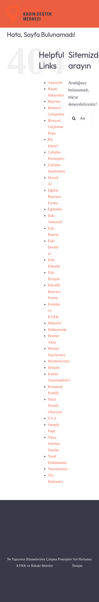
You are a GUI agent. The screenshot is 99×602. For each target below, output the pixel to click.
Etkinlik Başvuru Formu (54, 291)
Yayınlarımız (58, 469)
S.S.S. (52, 418)
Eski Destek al (53, 247)
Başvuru (54, 101)
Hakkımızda (57, 330)
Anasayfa (55, 82)
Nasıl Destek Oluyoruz (55, 405)
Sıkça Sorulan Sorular (54, 443)
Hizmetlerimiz (59, 361)
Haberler (54, 323)
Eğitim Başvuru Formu (54, 196)
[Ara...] (80, 118)
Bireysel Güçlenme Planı (55, 127)
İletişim (54, 367)
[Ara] (74, 118)
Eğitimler (55, 209)
